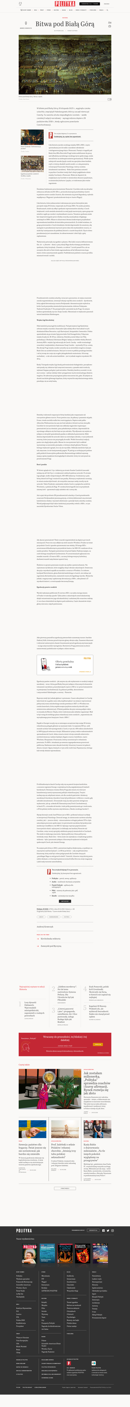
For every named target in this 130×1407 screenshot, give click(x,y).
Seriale (44, 1324)
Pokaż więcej (65, 1201)
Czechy (41, 929)
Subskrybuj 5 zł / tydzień (89, 4)
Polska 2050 (20, 1333)
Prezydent (20, 1339)
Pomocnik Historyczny (24, 1294)
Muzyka (44, 1318)
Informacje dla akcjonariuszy (51, 1387)
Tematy (94, 1321)
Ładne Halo (73, 1400)
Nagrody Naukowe (48, 1364)
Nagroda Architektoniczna (51, 1339)
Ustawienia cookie (47, 1390)
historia (66, 929)
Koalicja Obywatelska (23, 1321)
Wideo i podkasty (81, 10)
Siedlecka (70, 1288)
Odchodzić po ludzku (99, 1303)
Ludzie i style (97, 1291)
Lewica (18, 1327)
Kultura (56, 10)
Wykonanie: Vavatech (83, 1400)
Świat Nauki (20, 1303)
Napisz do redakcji (22, 1379)
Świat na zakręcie (73, 1321)
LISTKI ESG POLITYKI (49, 1303)
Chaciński (70, 1297)
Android (72, 1380)
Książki (44, 1315)
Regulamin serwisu (48, 1372)
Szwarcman (71, 1291)
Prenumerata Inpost (78, 1243)
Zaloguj (106, 4)
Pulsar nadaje (72, 1339)
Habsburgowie (53, 929)
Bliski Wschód (21, 1359)
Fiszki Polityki (96, 1380)
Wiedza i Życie (21, 1300)
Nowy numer (27, 10)
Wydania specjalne (23, 1291)
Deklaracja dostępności (49, 1383)
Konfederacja (21, 1336)
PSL (17, 1330)
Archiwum (96, 1315)
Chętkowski (71, 1300)
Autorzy (95, 1318)
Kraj (35, 10)
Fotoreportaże (97, 1294)
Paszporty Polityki (48, 1336)
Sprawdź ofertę (85, 684)
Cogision (68, 1400)
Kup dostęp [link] (65, 914)
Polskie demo (71, 1336)
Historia (65, 18)
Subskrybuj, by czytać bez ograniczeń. (67, 136)
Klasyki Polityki (97, 1309)
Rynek (49, 10)
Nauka (64, 10)
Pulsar (44, 1353)
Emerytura (45, 1297)
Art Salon (45, 1342)
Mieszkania (46, 1288)
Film (43, 1321)
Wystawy (45, 1327)
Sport (94, 1306)
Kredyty (44, 1300)
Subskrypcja (93, 1243)
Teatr (43, 1330)
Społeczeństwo (97, 1300)
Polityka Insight (27, 1400)
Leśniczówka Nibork (40, 1400)
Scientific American (23, 1297)
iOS (68, 1380)
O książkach (71, 1324)
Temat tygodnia (72, 1315)
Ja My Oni (19, 1306)
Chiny (18, 1365)
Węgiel (44, 1294)
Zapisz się (98, 1057)
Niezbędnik (20, 1309)
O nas (94, 1324)
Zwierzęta (95, 1312)
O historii (70, 1327)
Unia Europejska (22, 1353)
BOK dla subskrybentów (24, 1383)
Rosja (18, 1362)
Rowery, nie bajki (73, 1333)
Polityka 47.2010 (43, 922)
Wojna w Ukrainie (22, 1350)
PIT (43, 1291)
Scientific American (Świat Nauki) (51, 1357)
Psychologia (71, 1330)
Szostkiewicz (71, 1294)
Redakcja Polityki (22, 1372)
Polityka (19, 1288)
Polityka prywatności (49, 1379)
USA (17, 1356)
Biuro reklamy (20, 1376)
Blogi (71, 10)
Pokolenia (93, 10)
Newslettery (96, 1288)
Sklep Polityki (97, 1327)
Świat (42, 10)
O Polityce (19, 1387)
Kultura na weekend (74, 1318)
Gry (43, 1333)
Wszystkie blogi (72, 1303)
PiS (17, 1324)
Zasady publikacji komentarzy (51, 1376)
